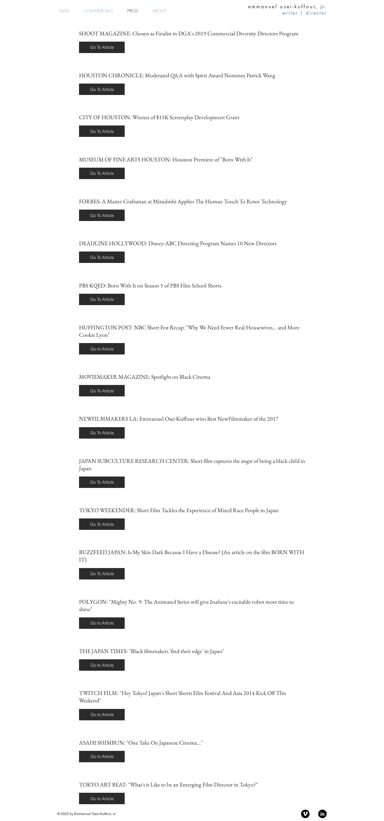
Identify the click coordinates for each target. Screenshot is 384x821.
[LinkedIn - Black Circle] (322, 814)
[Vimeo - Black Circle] (305, 814)
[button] (102, 47)
